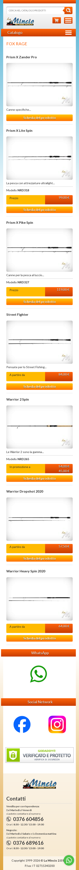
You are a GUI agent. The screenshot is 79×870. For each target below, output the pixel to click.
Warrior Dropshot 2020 (24, 491)
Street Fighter (17, 314)
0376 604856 (28, 819)
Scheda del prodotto (39, 118)
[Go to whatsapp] (69, 860)
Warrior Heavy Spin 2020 (25, 571)
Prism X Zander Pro (21, 57)
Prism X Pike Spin (19, 222)
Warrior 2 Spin (17, 399)
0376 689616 (28, 843)
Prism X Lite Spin (19, 130)
